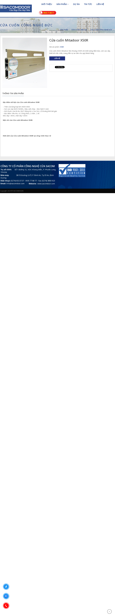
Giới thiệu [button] (46, 4)
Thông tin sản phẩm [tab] (13, 93)
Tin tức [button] (88, 4)
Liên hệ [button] (100, 4)
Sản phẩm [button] (62, 4)
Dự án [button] (76, 4)
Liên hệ (57, 58)
